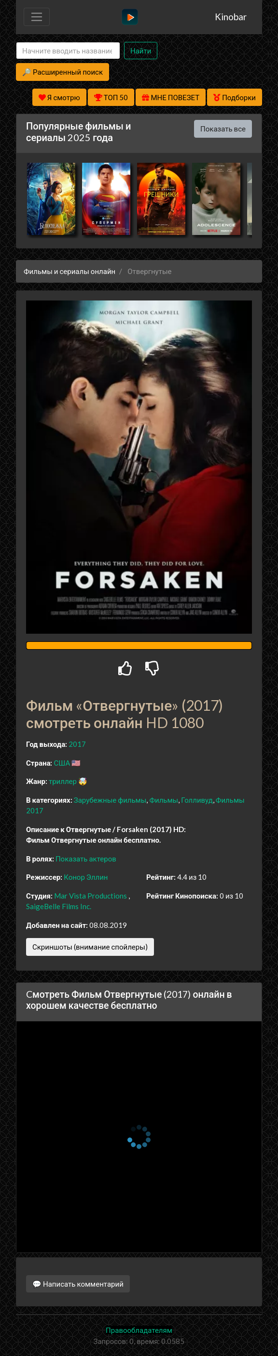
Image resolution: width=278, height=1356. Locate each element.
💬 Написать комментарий (78, 1283)
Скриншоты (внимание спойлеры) (90, 946)
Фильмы (163, 799)
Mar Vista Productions (90, 895)
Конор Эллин (86, 877)
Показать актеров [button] (86, 858)
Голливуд (197, 799)
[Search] (68, 51)
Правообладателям (139, 1330)
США (62, 762)
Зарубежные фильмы (110, 799)
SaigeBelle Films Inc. (58, 906)
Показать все (223, 128)
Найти (140, 50)
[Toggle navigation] (37, 17)
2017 (77, 744)
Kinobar (231, 16)
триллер (63, 781)
